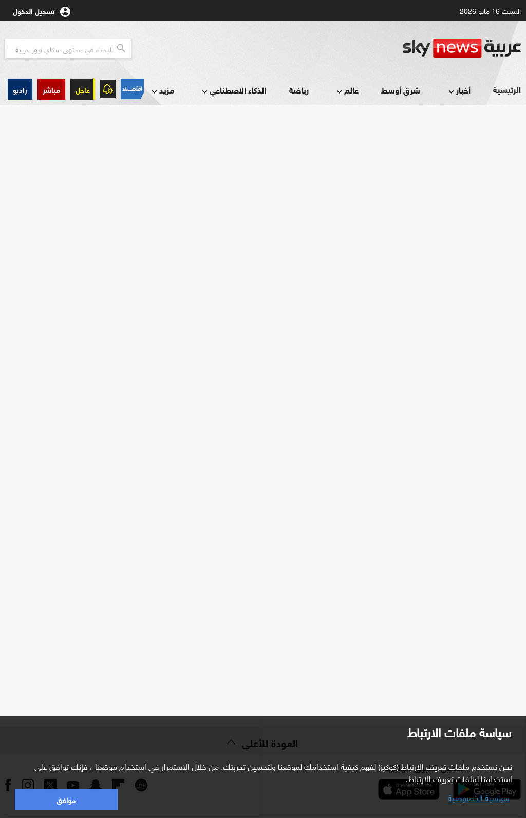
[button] (51, 89)
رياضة (299, 89)
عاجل (83, 89)
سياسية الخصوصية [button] (479, 797)
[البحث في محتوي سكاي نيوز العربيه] (68, 48)
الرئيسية (507, 89)
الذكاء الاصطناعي (233, 90)
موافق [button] (66, 799)
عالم (346, 90)
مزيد (161, 90)
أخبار (458, 90)
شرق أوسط (400, 89)
